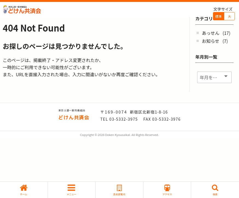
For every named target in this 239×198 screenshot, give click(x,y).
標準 (218, 16)
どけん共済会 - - (22, 9)
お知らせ (210, 41)
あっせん (210, 33)
